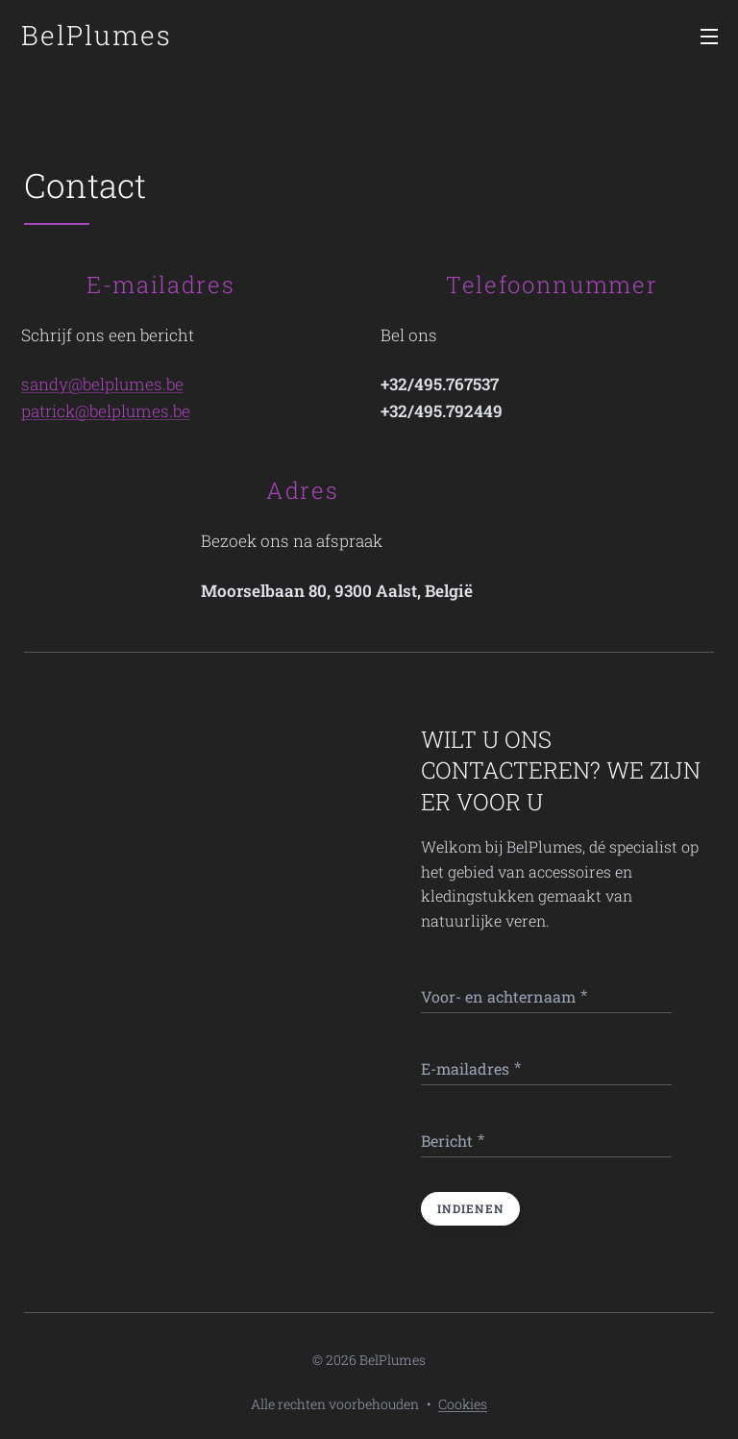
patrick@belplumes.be (105, 411)
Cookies (462, 1404)
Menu (709, 36)
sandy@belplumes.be (102, 384)
